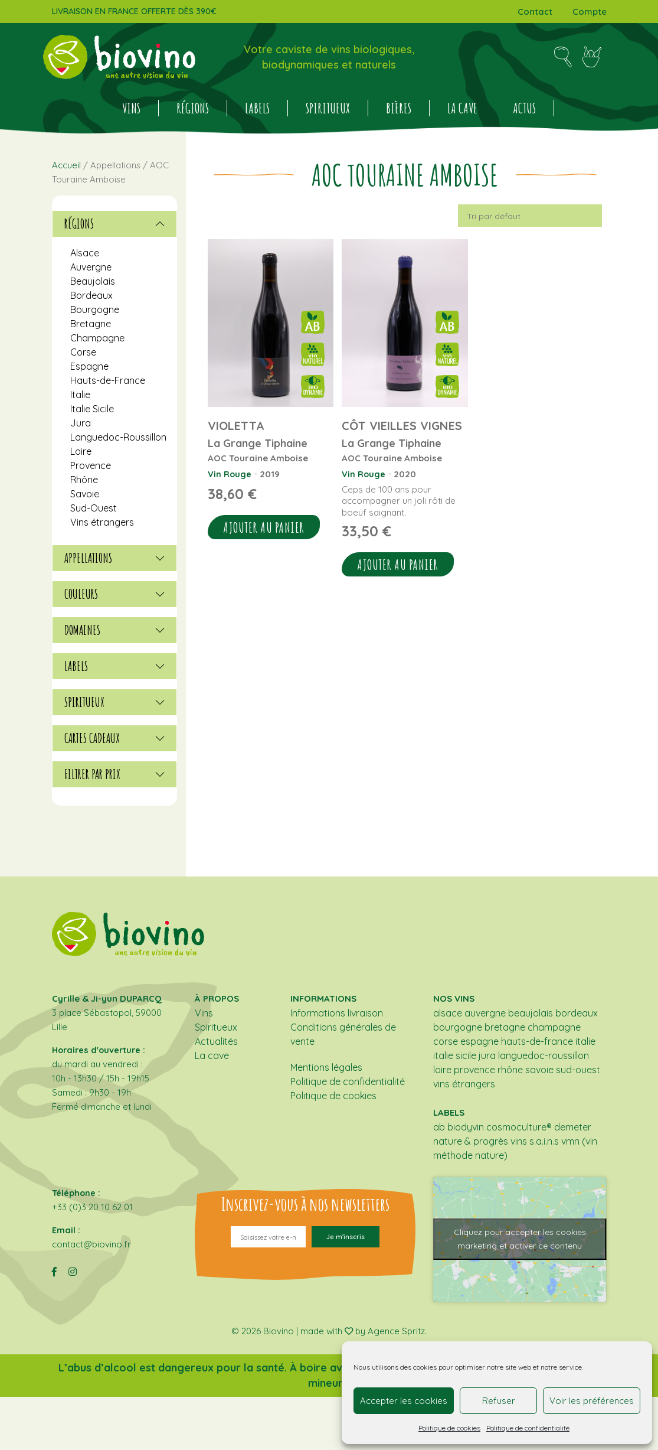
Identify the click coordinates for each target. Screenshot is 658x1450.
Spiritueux (328, 108)
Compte (589, 11)
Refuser (498, 1400)
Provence (90, 465)
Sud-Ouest (93, 508)
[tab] (115, 224)
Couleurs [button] (114, 594)
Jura (80, 423)
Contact (535, 11)
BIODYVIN (465, 1127)
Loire (80, 451)
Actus (524, 108)
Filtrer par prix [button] (114, 774)
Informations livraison (336, 1013)
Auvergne (91, 267)
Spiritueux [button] (114, 702)
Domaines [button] (114, 630)
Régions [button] (114, 224)
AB (439, 1127)
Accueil (66, 165)
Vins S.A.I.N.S (534, 1141)
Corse (83, 352)
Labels (257, 108)
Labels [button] (114, 666)
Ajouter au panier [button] (264, 527)
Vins (131, 108)
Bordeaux (91, 295)
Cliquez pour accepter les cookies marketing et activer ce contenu (520, 1239)
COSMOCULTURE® (519, 1127)
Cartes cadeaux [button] (114, 738)
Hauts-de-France (107, 380)
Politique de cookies (449, 1427)
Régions (192, 108)
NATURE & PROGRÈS (470, 1141)
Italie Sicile (92, 409)
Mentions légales (326, 1067)
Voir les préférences (591, 1400)
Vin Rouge (230, 474)
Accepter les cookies (403, 1400)
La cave (462, 108)
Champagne (97, 338)
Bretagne (90, 324)
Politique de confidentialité (527, 1427)
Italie (80, 394)
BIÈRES (398, 108)
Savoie (84, 494)
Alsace (84, 253)
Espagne (89, 366)
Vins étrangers (102, 522)
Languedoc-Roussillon (118, 437)
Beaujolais (92, 281)
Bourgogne (94, 309)
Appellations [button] (114, 558)
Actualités (216, 1041)
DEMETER (572, 1127)
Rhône (84, 479)
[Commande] (530, 215)
